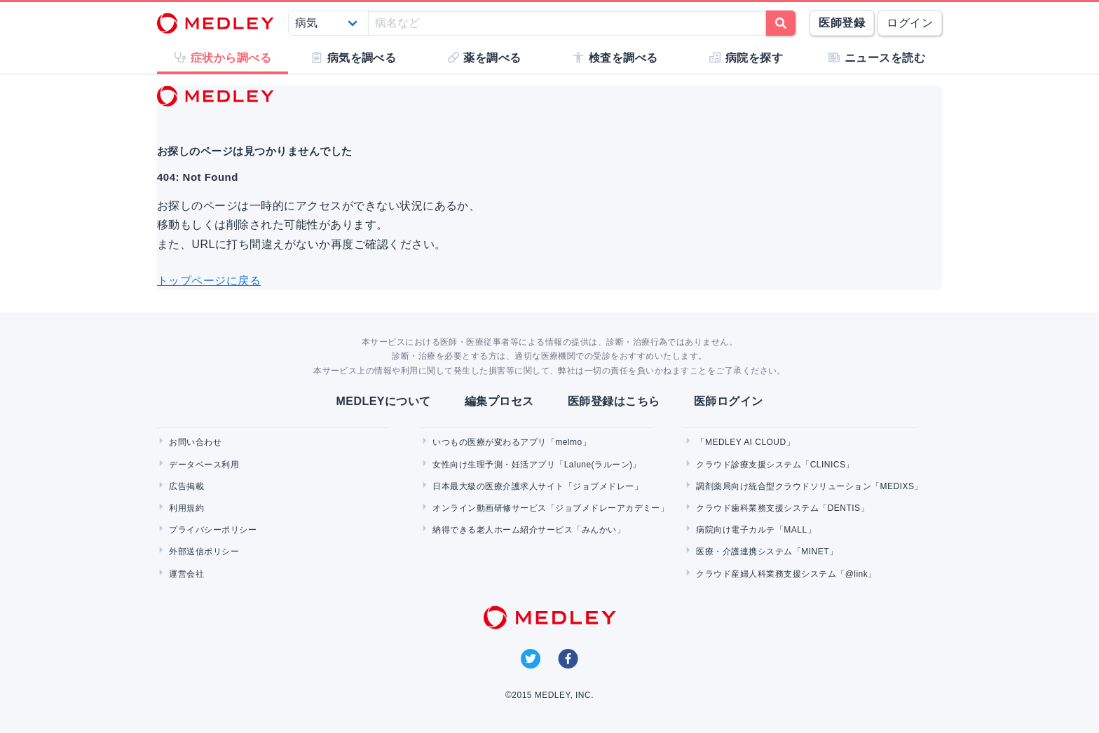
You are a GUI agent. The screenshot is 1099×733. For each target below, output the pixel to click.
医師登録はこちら (614, 401)
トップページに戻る (209, 281)
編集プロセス (499, 401)
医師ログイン (728, 401)
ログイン (910, 23)
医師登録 (842, 23)
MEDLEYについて (383, 401)
